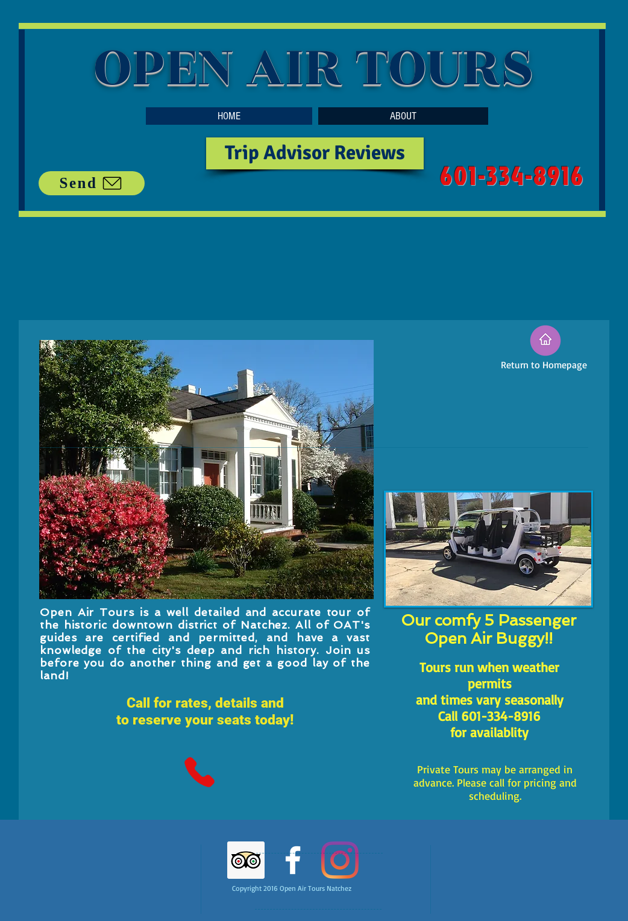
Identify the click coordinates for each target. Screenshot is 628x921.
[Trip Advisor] (246, 860)
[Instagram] (340, 860)
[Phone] (199, 772)
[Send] (92, 183)
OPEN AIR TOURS (313, 67)
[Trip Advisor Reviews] (315, 153)
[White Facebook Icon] (293, 860)
